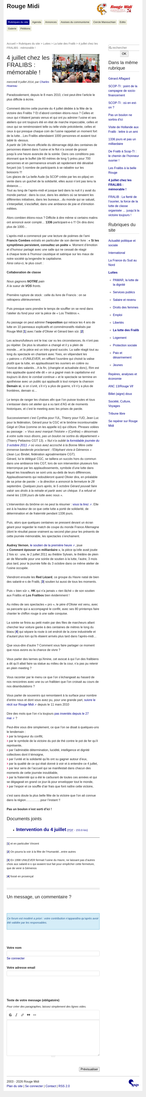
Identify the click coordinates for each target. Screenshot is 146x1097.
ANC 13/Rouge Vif (120, 386)
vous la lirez (81, 504)
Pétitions (25, 28)
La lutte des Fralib (64, 43)
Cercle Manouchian (104, 22)
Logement (119, 337)
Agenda (36, 22)
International (116, 252)
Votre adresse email (21, 967)
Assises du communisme (75, 22)
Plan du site (15, 1086)
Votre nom (14, 947)
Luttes (46, 43)
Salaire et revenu (124, 299)
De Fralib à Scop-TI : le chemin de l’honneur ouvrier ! (123, 156)
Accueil (11, 43)
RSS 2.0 (64, 1086)
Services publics (124, 292)
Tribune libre (116, 413)
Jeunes (118, 365)
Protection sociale (125, 345)
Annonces (51, 22)
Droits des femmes (125, 307)
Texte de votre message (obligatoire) (33, 1000)
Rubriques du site (18, 22)
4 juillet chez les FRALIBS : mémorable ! (120, 185)
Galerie (12, 28)
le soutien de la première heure (51, 545)
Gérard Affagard (119, 78)
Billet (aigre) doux (120, 393)
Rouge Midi (23, 6)
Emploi (117, 315)
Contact (50, 1086)
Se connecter (16, 958)
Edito (123, 22)
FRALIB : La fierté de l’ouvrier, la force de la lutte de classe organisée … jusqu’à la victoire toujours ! (123, 206)
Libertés (118, 322)
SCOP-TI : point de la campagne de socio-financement (122, 91)
